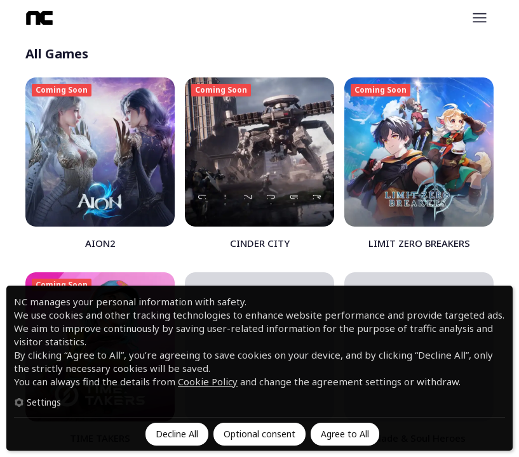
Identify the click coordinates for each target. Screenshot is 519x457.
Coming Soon (62, 89)
